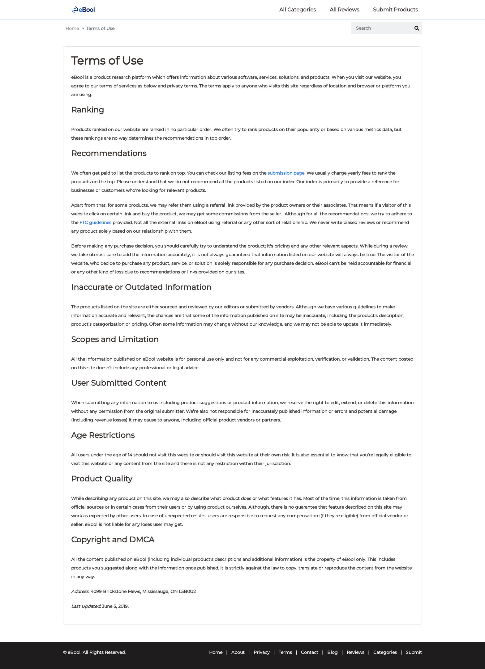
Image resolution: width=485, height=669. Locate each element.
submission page (286, 173)
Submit (414, 652)
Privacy (262, 652)
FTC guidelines (95, 222)
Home (72, 28)
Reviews (355, 652)
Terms (285, 652)
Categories (385, 652)
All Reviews (344, 9)
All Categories (297, 9)
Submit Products (395, 9)
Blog (332, 652)
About (238, 652)
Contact (309, 652)
